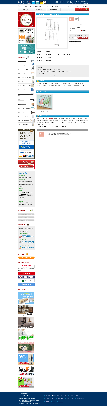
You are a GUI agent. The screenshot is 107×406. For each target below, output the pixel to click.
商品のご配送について (53, 126)
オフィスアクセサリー (23, 116)
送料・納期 (60, 398)
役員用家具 (21, 112)
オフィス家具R (23, 6)
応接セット (21, 100)
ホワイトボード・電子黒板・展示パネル (25, 94)
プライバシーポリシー (74, 395)
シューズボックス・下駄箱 (25, 85)
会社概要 (48, 395)
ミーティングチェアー (23, 69)
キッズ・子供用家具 (23, 124)
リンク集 (60, 401)
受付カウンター (22, 104)
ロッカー (20, 81)
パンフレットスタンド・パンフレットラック (53, 6)
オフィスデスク (22, 61)
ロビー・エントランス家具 (35, 6)
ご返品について (80, 398)
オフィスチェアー (22, 65)
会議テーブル (21, 73)
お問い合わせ (79, 85)
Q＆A (53, 401)
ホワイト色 (23, 194)
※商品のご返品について (75, 41)
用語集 (47, 401)
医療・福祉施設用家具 (23, 120)
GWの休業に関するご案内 (25, 177)
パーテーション (22, 89)
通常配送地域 (64, 118)
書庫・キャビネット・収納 (25, 77)
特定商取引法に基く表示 (60, 395)
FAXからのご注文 (50, 398)
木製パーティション (23, 204)
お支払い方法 (70, 398)
